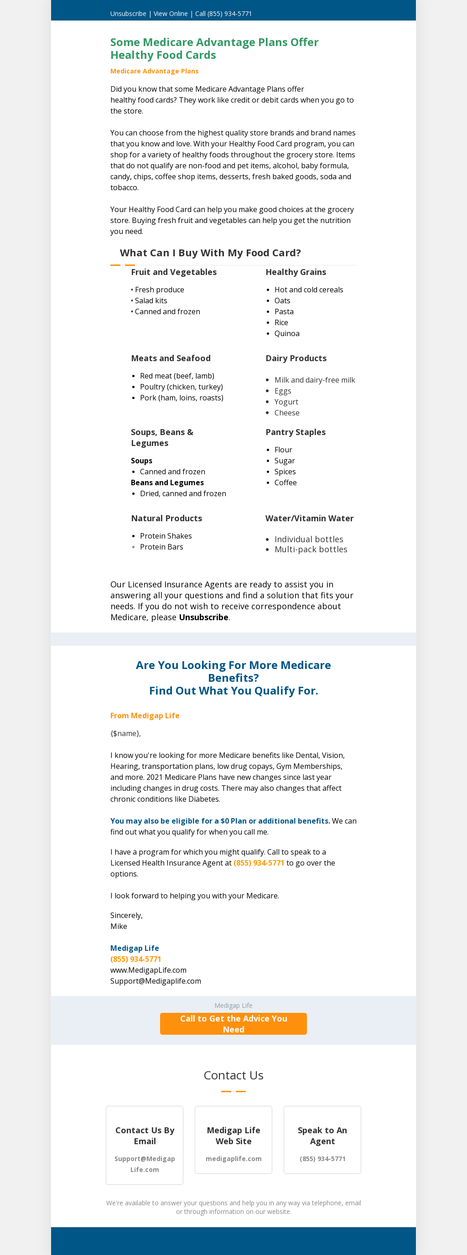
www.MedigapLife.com (148, 970)
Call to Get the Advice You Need (233, 1024)
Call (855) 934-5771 (223, 13)
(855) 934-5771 (259, 863)
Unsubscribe (128, 13)
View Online (172, 13)
